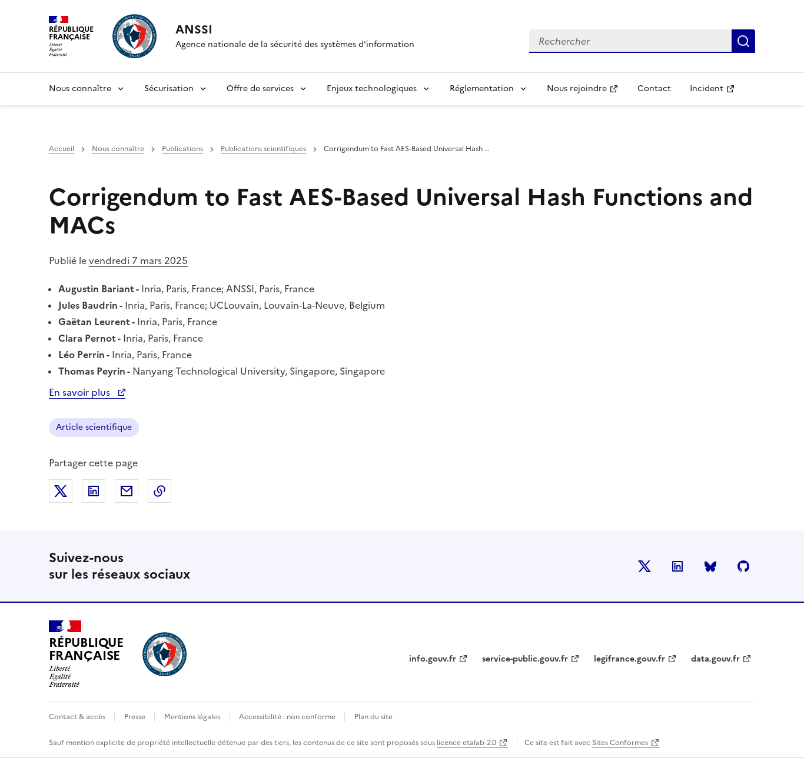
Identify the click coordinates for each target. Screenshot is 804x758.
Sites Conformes (620, 742)
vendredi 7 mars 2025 (138, 260)
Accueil (61, 148)
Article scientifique (94, 427)
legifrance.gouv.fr (629, 659)
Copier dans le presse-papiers (159, 491)
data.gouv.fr (715, 659)
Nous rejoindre (587, 92)
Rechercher (743, 41)
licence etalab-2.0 (466, 742)
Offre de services (260, 88)
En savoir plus (87, 392)
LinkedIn (677, 566)
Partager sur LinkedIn (93, 491)
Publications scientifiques (263, 148)
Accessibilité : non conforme (288, 717)
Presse (135, 717)
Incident (717, 92)
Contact (654, 88)
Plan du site (373, 717)
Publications (182, 148)
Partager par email (126, 491)
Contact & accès (78, 717)
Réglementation (482, 88)
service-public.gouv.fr (525, 659)
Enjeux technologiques (372, 88)
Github (743, 566)
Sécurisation (169, 88)
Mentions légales (193, 717)
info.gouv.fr (432, 659)
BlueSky (710, 566)
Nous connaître (80, 88)
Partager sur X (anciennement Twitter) (60, 491)
